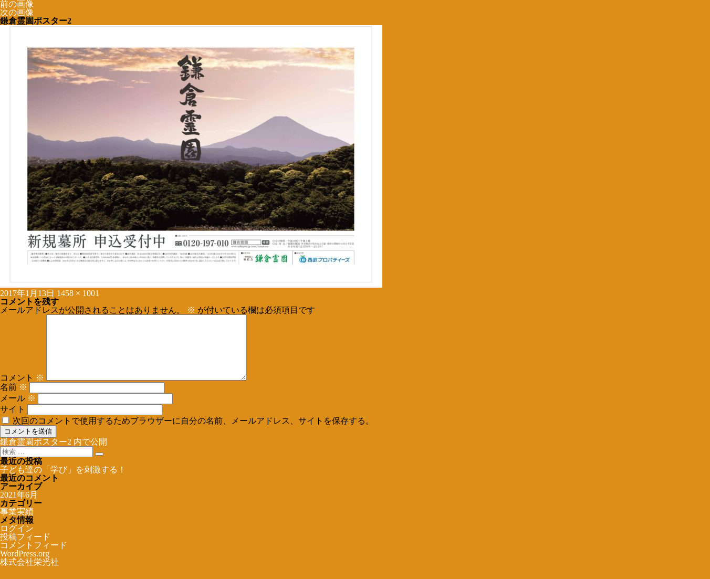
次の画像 (17, 12)
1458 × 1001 (78, 293)
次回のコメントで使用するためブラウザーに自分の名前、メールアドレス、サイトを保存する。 (193, 433)
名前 (13, 399)
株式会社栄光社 (29, 574)
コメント (22, 390)
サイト (12, 421)
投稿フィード (25, 549)
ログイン (17, 540)
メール (18, 410)
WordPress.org (24, 566)
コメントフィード (33, 557)
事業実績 (17, 524)
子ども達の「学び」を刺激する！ (63, 482)
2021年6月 (19, 507)
